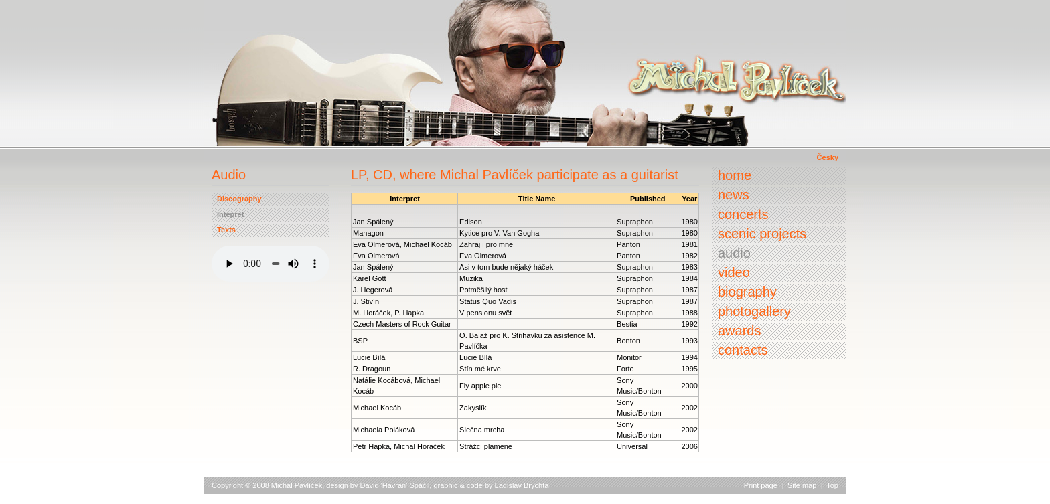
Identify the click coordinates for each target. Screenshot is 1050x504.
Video (734, 272)
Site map (802, 485)
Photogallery (754, 311)
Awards (739, 330)
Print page (760, 485)
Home (734, 175)
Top (832, 485)
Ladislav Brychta (522, 485)
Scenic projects (762, 233)
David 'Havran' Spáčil (395, 485)
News (733, 194)
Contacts (742, 350)
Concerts (743, 214)
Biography (747, 291)
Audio (734, 253)
